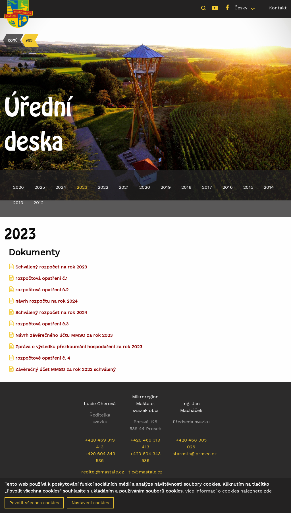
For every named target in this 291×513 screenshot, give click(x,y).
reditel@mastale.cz (102, 472)
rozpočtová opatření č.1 (41, 278)
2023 (29, 40)
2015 (248, 187)
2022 (103, 187)
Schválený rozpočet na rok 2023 (51, 267)
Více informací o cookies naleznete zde (228, 493)
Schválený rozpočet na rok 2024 (51, 312)
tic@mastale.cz (145, 472)
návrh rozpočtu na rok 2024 (46, 301)
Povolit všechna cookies (34, 504)
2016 (228, 187)
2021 (124, 187)
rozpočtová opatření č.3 (41, 324)
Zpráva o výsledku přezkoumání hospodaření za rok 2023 (78, 346)
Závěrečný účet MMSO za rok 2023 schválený (65, 369)
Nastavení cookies (90, 504)
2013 (18, 202)
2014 (269, 187)
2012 (38, 202)
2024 (60, 187)
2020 (144, 187)
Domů (12, 40)
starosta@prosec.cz (194, 453)
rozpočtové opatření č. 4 (42, 358)
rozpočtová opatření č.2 (41, 289)
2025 (39, 187)
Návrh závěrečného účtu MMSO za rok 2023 (64, 335)
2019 (166, 187)
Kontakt (278, 8)
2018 (186, 187)
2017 (207, 187)
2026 (18, 187)
